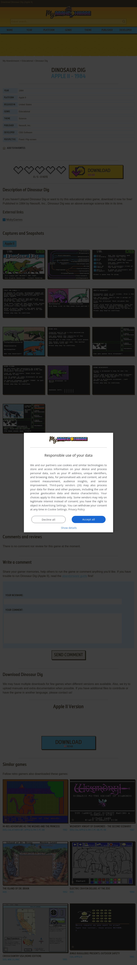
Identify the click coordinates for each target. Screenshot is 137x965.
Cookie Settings (57, 509)
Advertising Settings (54, 505)
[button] (68, 528)
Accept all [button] (88, 519)
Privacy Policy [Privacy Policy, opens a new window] (76, 509)
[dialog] (68, 482)
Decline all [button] (48, 519)
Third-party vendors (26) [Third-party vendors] (65, 485)
